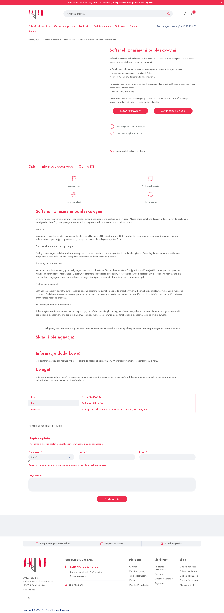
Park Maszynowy (137, 571)
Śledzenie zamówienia (160, 568)
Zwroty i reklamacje (163, 579)
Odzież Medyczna (188, 571)
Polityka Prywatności (139, 585)
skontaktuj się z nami (147, 361)
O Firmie (133, 567)
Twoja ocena (35, 452)
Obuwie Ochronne (189, 580)
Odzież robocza (69, 39)
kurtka (118, 151)
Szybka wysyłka (173, 544)
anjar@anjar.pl (76, 585)
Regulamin (159, 583)
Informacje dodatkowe (57, 166)
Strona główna (34, 39)
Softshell (81, 39)
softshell (125, 151)
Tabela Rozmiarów (138, 576)
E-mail (143, 452)
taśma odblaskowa (137, 151)
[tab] (32, 166)
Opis (32, 166)
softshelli (108, 328)
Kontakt (132, 580)
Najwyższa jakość (114, 544)
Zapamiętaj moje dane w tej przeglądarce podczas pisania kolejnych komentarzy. (67, 465)
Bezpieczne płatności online (55, 544)
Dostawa (158, 574)
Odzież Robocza (188, 567)
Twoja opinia (35, 476)
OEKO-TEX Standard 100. (110, 236)
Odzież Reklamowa (189, 576)
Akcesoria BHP (187, 585)
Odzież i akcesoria (51, 39)
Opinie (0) (87, 166)
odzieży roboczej (142, 328)
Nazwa (83, 452)
